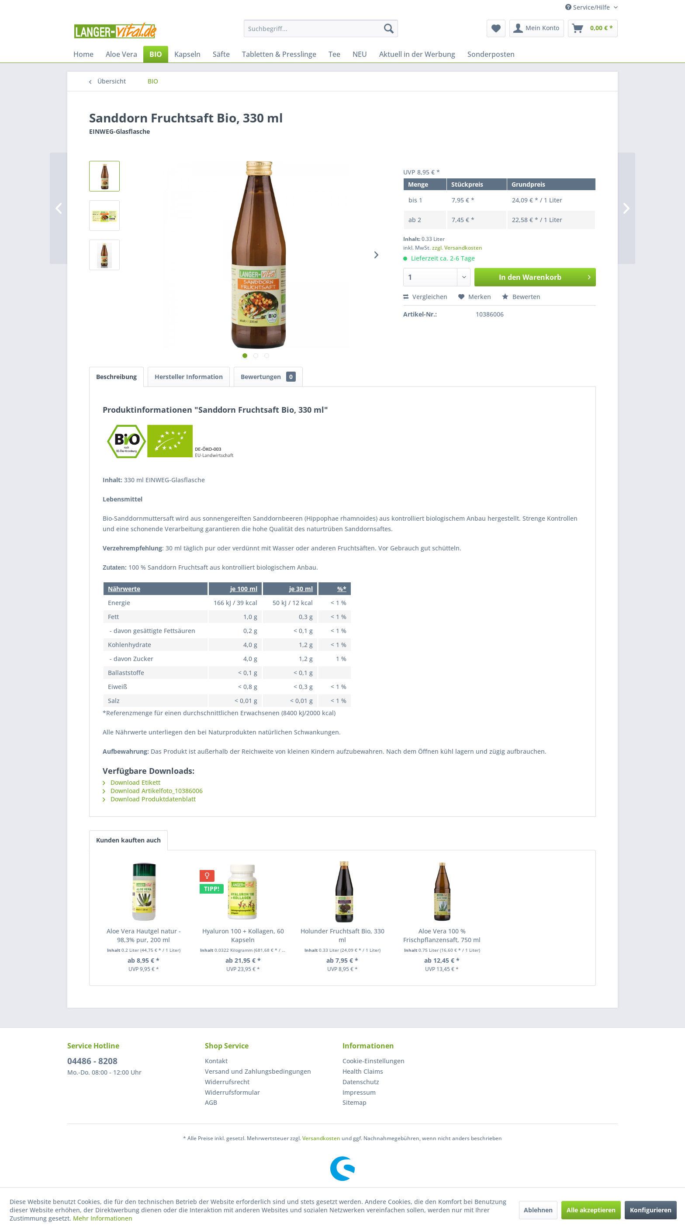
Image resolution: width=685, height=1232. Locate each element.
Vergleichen (425, 296)
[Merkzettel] (496, 28)
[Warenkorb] (593, 28)
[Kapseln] (187, 54)
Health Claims (362, 1071)
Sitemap (354, 1102)
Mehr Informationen (102, 1218)
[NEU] (359, 54)
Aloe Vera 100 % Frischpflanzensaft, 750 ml (442, 935)
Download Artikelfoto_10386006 (153, 791)
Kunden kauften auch (128, 840)
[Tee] (334, 54)
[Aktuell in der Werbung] (417, 54)
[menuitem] (321, 28)
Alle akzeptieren (591, 1210)
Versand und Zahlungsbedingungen (258, 1071)
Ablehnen (538, 1210)
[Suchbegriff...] (321, 28)
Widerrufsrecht (227, 1082)
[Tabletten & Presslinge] (279, 54)
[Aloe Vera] (121, 54)
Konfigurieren (650, 1210)
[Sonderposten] (491, 54)
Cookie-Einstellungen (373, 1061)
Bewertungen (268, 377)
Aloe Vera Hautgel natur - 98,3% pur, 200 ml (144, 935)
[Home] (83, 54)
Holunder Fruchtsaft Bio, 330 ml (342, 935)
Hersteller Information (189, 376)
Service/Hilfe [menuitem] (588, 7)
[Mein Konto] (536, 28)
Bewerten (521, 296)
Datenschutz (360, 1082)
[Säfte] (221, 54)
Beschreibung (116, 376)
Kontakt (216, 1061)
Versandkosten (321, 1138)
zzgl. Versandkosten (457, 247)
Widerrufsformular (232, 1092)
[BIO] (155, 54)
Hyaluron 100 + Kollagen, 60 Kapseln (243, 935)
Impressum (359, 1092)
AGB (211, 1102)
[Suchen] (389, 28)
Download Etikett (131, 782)
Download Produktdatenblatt (149, 799)
